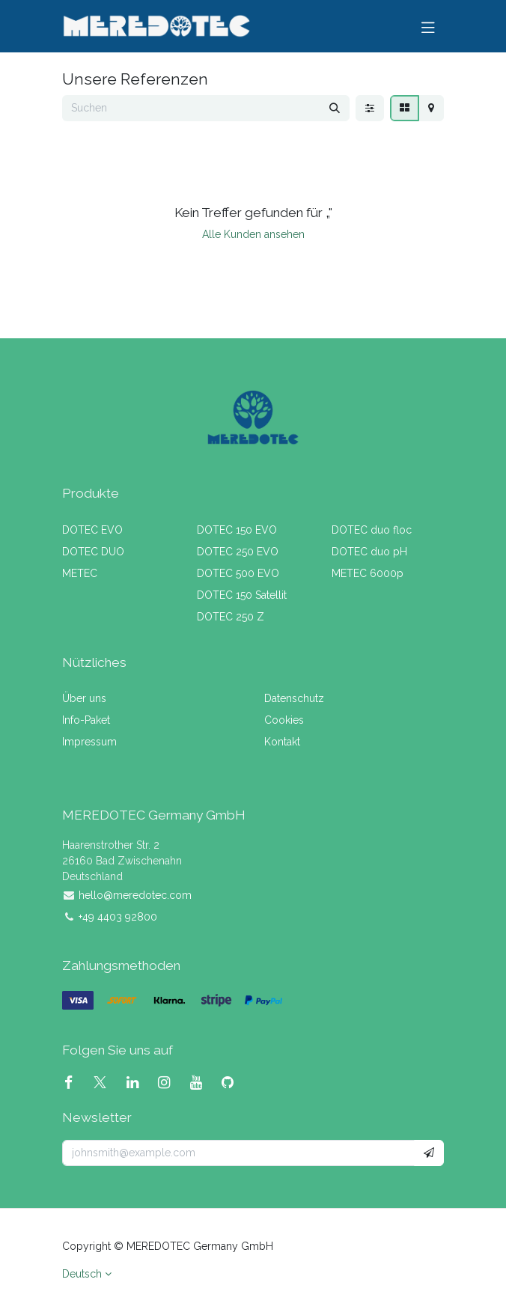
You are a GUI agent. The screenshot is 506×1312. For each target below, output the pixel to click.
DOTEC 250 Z (230, 617)
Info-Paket (86, 720)
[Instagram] (170, 1082)
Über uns (84, 698)
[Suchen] (335, 108)
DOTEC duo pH (369, 552)
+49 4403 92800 (118, 917)
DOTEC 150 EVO (237, 530)
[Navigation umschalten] (428, 26)
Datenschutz (294, 698)
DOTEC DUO (93, 552)
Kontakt (282, 742)
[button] (429, 1153)
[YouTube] (202, 1082)
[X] (106, 1082)
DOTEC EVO (92, 530)
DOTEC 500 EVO (238, 573)
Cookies (284, 720)
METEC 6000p (367, 573)
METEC (79, 573)
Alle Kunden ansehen (253, 234)
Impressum (89, 742)
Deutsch (82, 1274)
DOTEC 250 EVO (237, 552)
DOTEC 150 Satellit (242, 595)
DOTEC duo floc (372, 530)
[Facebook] (74, 1082)
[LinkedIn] (138, 1082)
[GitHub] (234, 1082)
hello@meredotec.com (135, 895)
